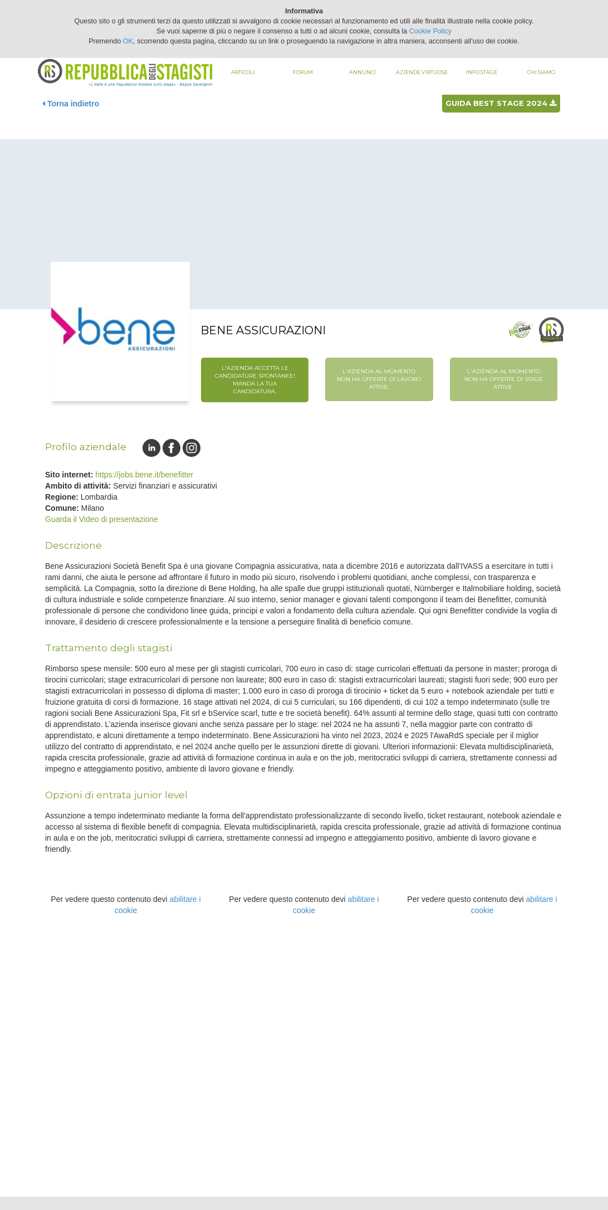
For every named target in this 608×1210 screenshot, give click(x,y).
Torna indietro (70, 103)
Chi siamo (541, 72)
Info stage (481, 72)
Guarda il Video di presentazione (101, 519)
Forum (303, 72)
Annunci (362, 72)
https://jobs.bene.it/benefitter (144, 474)
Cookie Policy (430, 31)
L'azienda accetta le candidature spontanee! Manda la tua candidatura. (255, 380)
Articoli (243, 72)
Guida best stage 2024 (500, 103)
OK (128, 41)
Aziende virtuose (422, 72)
